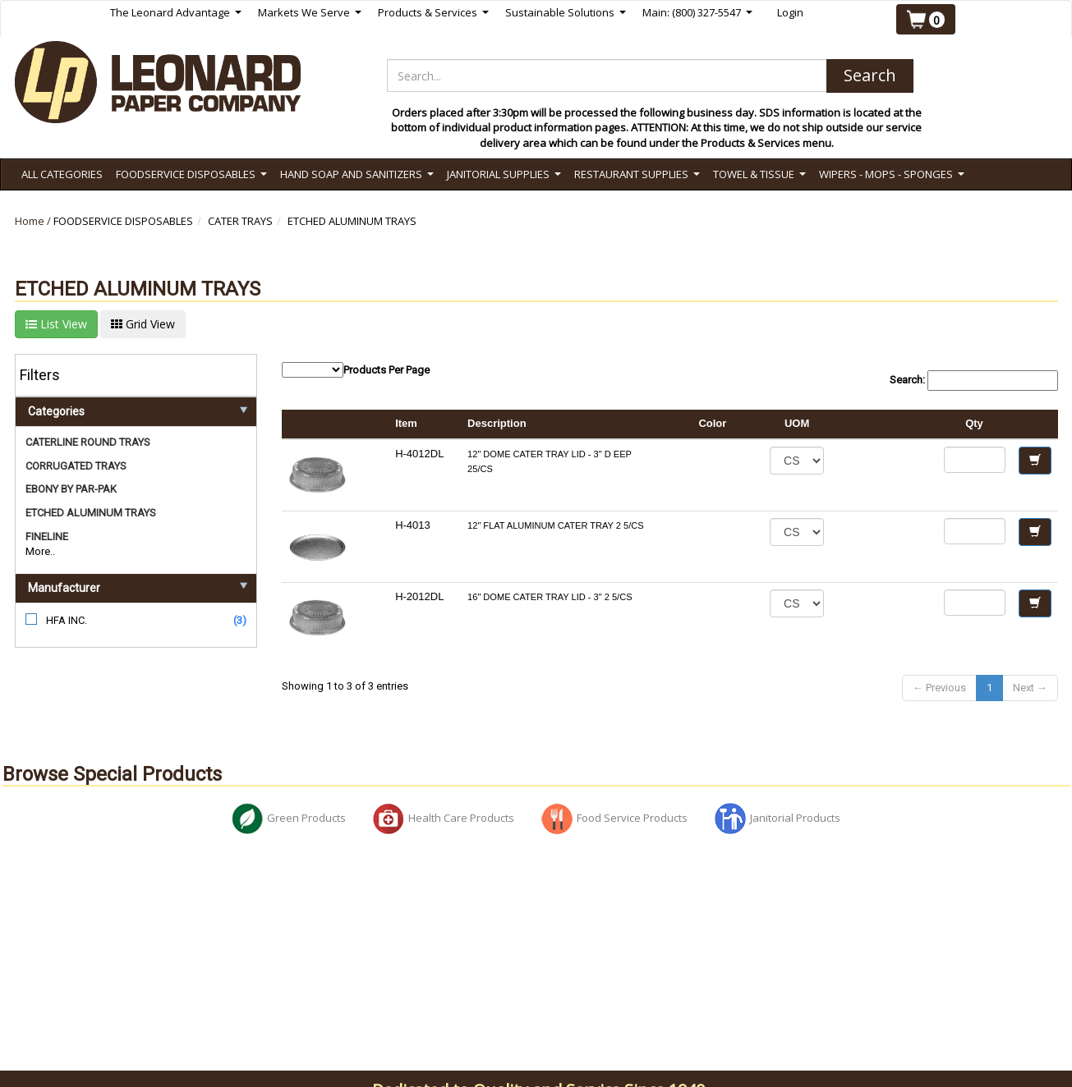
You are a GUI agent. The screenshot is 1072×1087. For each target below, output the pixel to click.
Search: (974, 380)
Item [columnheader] (406, 423)
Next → (1030, 687)
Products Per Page (356, 370)
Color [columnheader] (712, 423)
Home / (34, 220)
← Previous (939, 687)
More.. (40, 551)
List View (56, 324)
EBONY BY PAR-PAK (71, 489)
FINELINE (46, 536)
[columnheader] (883, 424)
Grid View (143, 324)
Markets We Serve (309, 13)
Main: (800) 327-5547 (697, 13)
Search (870, 75)
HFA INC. (66, 620)
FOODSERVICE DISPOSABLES (123, 220)
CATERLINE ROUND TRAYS (87, 442)
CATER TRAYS (240, 220)
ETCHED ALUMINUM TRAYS (352, 220)
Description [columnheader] (497, 423)
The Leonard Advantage (176, 13)
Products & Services (433, 13)
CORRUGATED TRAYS (76, 466)
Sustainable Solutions (565, 13)
